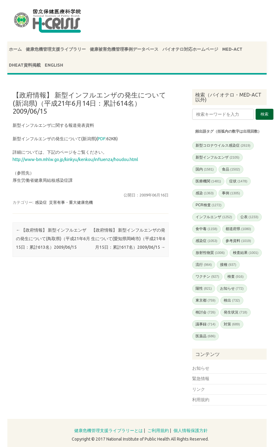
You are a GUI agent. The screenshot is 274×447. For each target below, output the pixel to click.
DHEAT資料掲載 (25, 65)
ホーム (15, 49)
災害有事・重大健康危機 (71, 202)
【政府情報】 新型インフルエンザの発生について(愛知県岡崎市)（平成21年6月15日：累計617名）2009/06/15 (128, 239)
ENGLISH (54, 65)
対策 (232, 324)
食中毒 (206, 229)
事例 (231, 193)
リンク (198, 389)
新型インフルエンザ (217, 157)
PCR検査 (208, 205)
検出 (232, 300)
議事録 (205, 324)
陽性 (204, 288)
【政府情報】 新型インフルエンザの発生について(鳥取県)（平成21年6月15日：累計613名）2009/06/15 (53, 239)
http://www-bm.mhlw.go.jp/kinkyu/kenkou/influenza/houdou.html (75, 159)
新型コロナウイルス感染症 (223, 145)
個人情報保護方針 (190, 430)
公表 (249, 217)
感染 (205, 193)
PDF (101, 138)
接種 (228, 264)
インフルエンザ (214, 217)
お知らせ (232, 288)
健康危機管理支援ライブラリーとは (108, 430)
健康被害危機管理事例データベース (124, 49)
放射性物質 (210, 253)
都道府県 (238, 229)
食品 (231, 169)
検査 (235, 276)
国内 (205, 169)
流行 (204, 264)
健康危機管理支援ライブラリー (56, 49)
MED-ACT (232, 49)
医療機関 (208, 181)
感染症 (41, 202)
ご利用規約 (158, 430)
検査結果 (245, 253)
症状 (238, 181)
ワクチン (207, 276)
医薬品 (205, 336)
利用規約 (200, 399)
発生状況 (235, 312)
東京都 (205, 300)
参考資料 (238, 241)
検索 (264, 114)
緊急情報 (200, 378)
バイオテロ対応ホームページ (190, 49)
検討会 (205, 312)
